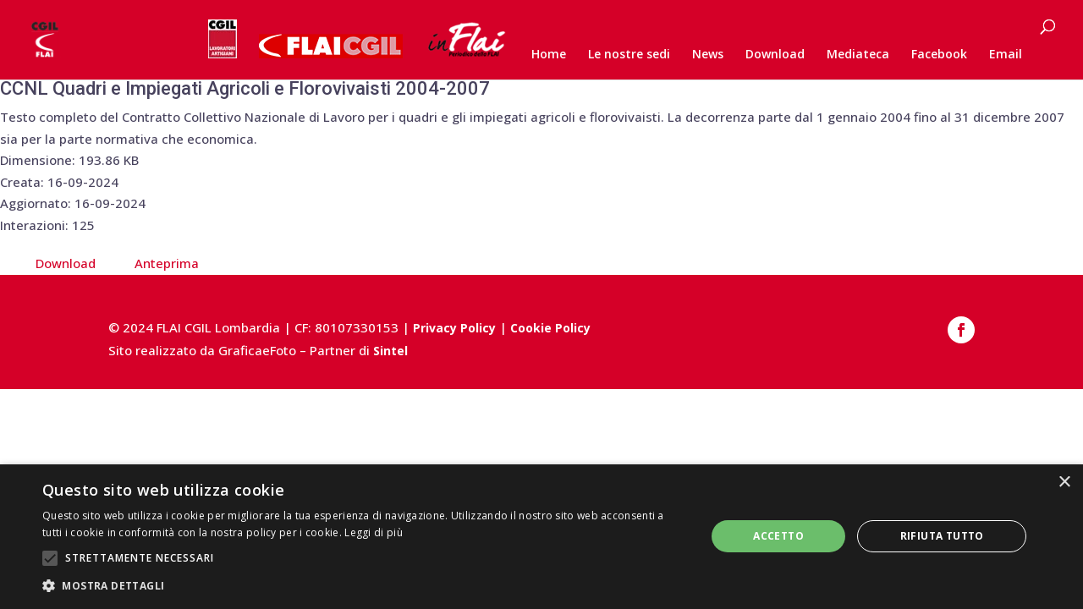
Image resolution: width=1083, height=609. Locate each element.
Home (548, 55)
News (707, 55)
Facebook (939, 55)
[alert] (541, 536)
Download (775, 55)
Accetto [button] (778, 536)
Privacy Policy (454, 328)
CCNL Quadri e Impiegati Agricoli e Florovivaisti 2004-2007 (245, 88)
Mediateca (858, 55)
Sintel (390, 351)
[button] (364, 586)
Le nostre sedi (629, 55)
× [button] (1064, 482)
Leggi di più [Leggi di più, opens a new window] (373, 532)
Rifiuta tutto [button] (942, 536)
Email (1005, 55)
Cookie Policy (550, 328)
